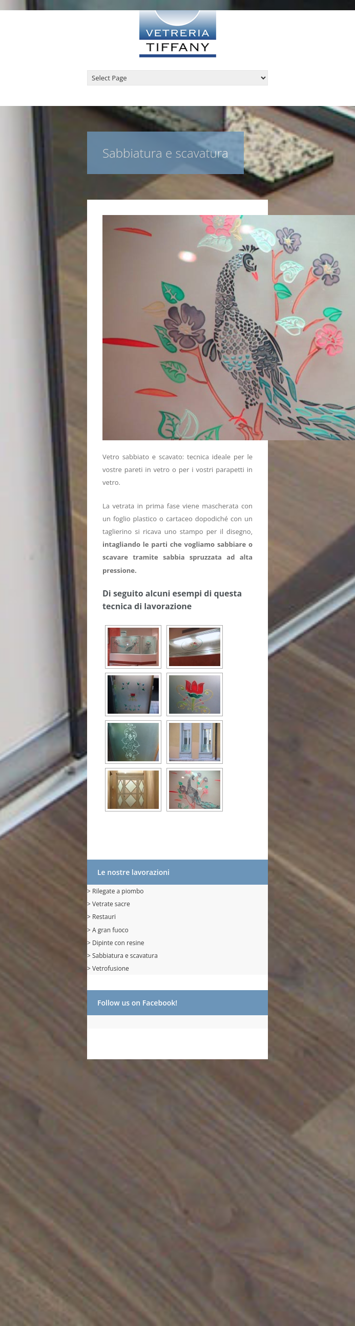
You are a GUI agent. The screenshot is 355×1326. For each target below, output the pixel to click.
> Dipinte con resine (115, 942)
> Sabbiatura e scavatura (122, 955)
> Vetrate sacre (108, 904)
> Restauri (101, 916)
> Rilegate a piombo (115, 891)
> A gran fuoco (108, 930)
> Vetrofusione (108, 968)
